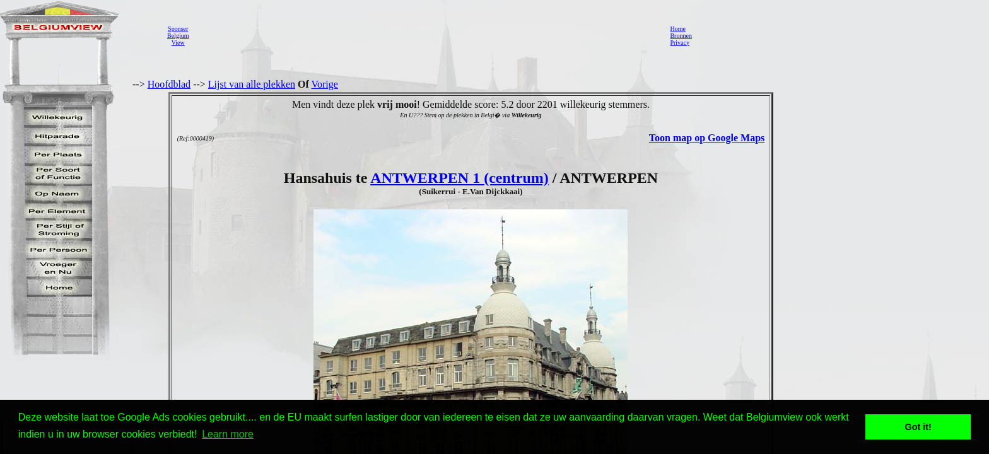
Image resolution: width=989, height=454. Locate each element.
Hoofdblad (169, 84)
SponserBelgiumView (178, 35)
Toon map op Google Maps (706, 137)
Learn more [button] (228, 434)
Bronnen (680, 35)
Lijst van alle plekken (251, 84)
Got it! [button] (918, 427)
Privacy (679, 42)
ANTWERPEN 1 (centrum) (459, 178)
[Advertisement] (425, 35)
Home (677, 28)
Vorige (325, 84)
